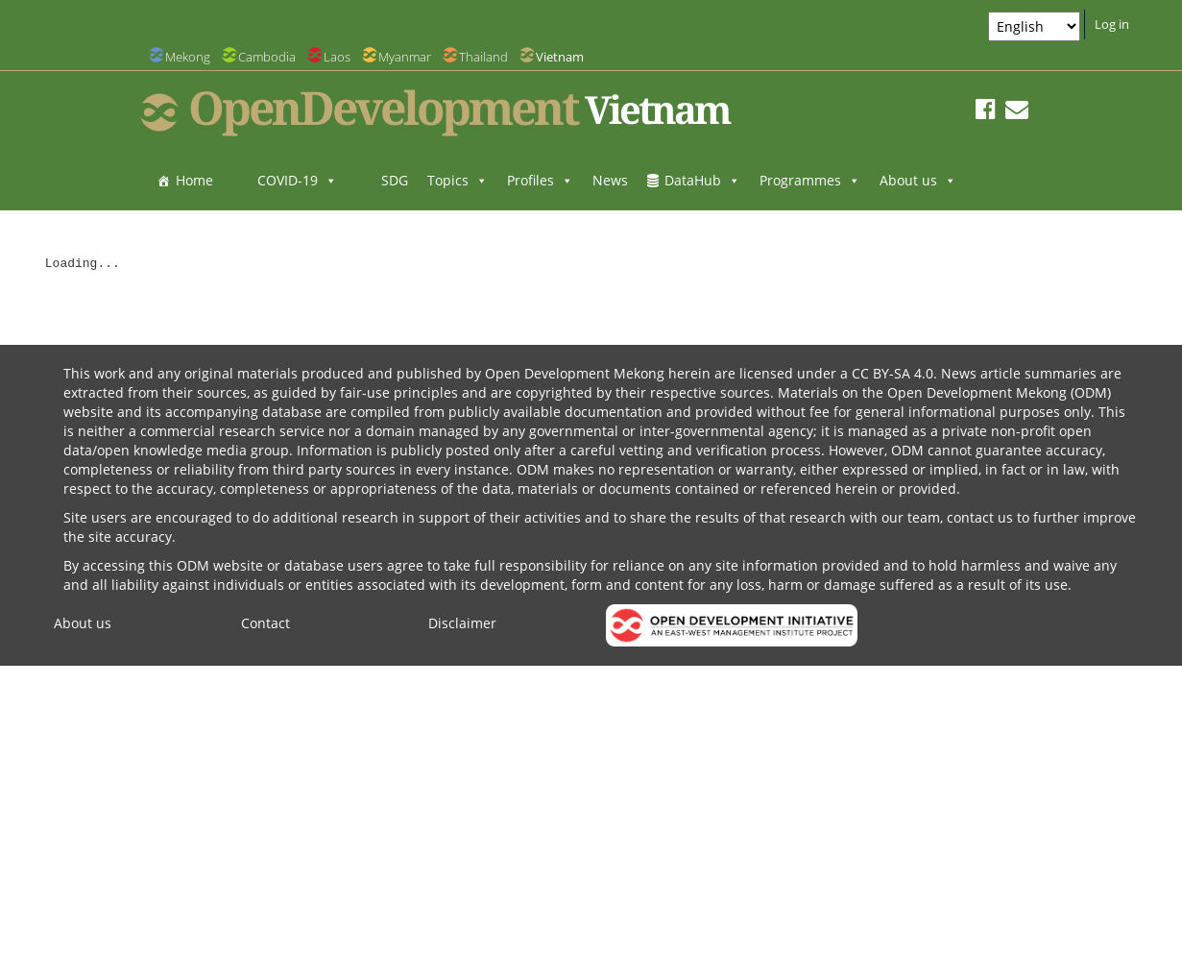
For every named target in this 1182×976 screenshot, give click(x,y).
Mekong (187, 56)
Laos (337, 56)
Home (194, 180)
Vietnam (560, 56)
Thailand (483, 56)
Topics (457, 180)
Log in (1112, 24)
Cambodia (267, 56)
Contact (265, 623)
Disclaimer (462, 623)
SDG (394, 180)
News (610, 180)
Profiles (540, 180)
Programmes (810, 180)
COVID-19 (297, 180)
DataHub (702, 180)
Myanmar (404, 56)
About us (918, 180)
